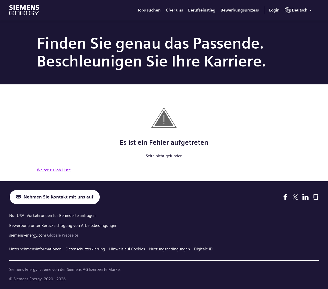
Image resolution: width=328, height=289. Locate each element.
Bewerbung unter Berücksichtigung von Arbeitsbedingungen (63, 225)
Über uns (174, 10)
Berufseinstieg (202, 10)
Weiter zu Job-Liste (54, 170)
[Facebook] (285, 197)
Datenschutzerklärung (85, 248)
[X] (295, 197)
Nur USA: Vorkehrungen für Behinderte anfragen (52, 215)
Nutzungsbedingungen (169, 248)
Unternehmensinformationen (35, 248)
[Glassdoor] (316, 197)
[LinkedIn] (305, 197)
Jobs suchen (149, 10)
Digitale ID (203, 248)
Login (274, 10)
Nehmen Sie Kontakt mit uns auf (59, 197)
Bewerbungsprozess (240, 10)
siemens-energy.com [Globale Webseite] (28, 234)
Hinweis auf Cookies (127, 248)
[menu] (299, 11)
